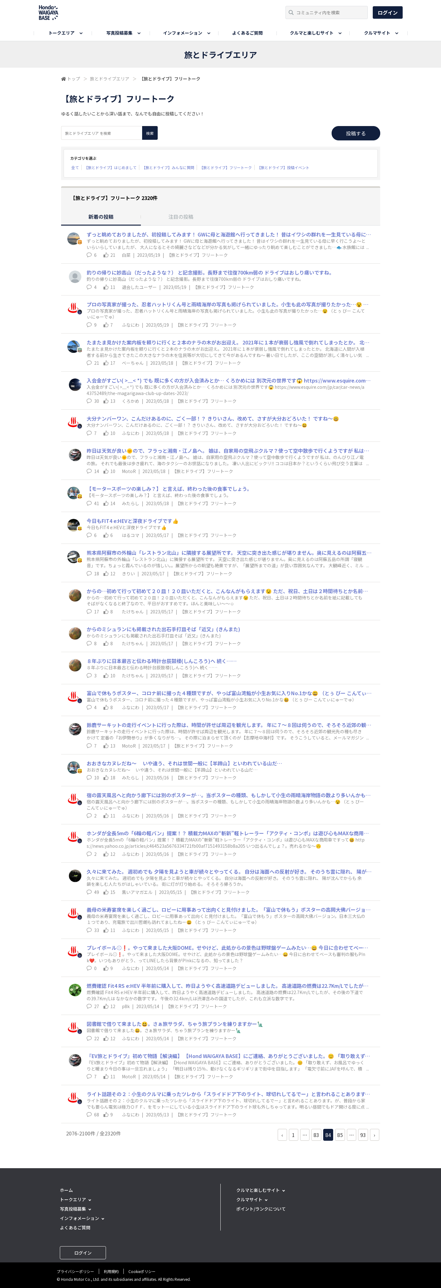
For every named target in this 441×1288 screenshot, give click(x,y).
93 (363, 1135)
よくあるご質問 (247, 33)
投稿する (356, 133)
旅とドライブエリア (109, 79)
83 (316, 1135)
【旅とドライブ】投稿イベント (283, 167)
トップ (73, 79)
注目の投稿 (180, 216)
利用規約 (111, 1271)
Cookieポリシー (142, 1271)
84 (328, 1135)
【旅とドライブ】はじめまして (110, 167)
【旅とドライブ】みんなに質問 (168, 167)
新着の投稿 (101, 216)
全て (75, 167)
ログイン (388, 12)
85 (340, 1135)
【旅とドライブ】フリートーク (225, 167)
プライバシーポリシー (75, 1271)
